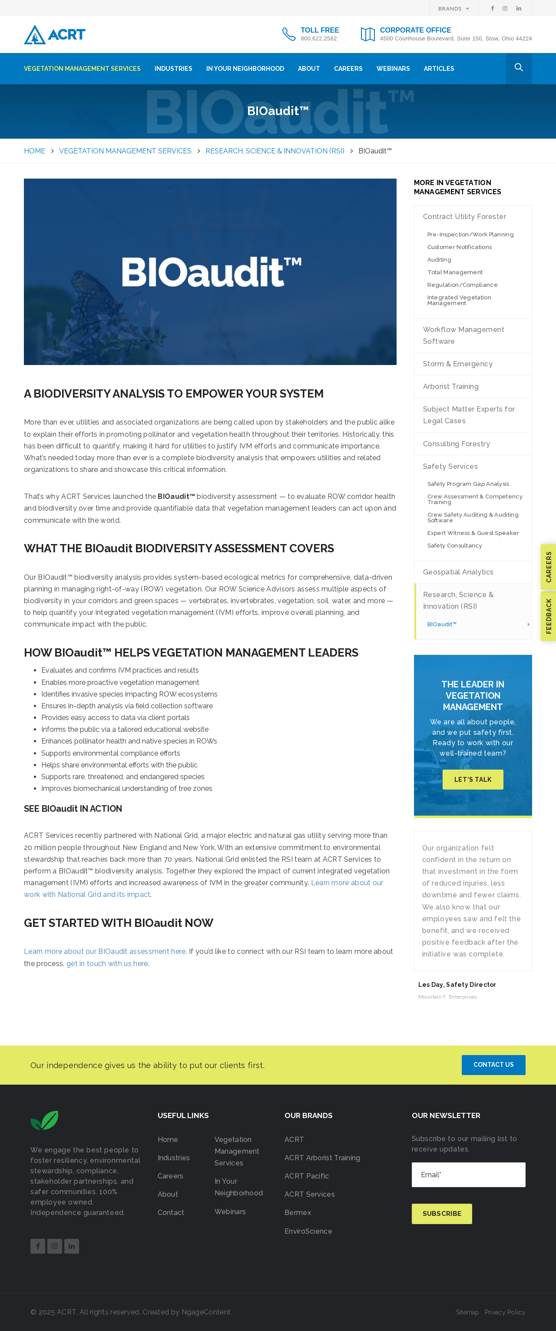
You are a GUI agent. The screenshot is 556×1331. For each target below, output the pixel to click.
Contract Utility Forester (464, 216)
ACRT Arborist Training (323, 1158)
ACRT (294, 1139)
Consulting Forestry (456, 444)
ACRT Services (310, 1194)
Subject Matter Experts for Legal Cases (469, 415)
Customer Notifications (459, 247)
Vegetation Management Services (82, 68)
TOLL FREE (320, 30)
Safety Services (450, 466)
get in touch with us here (107, 963)
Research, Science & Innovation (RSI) (458, 601)
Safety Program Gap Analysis (468, 484)
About (309, 68)
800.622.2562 (319, 38)
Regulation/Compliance (462, 285)
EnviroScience (308, 1231)
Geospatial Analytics (458, 572)
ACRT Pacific (307, 1176)
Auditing (439, 259)
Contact (171, 1212)
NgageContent (206, 1312)
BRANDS (454, 9)
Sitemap (468, 1312)
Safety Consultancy (454, 545)
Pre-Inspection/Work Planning (470, 234)
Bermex (298, 1212)
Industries (173, 68)
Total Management (455, 272)
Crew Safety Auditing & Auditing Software (473, 517)
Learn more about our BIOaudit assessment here (105, 951)
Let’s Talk (473, 779)
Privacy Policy (505, 1312)
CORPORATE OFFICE (415, 30)
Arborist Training (451, 386)
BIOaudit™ (442, 624)
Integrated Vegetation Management (459, 300)
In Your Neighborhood (245, 68)
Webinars (393, 68)
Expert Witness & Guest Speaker (473, 533)
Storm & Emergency (458, 364)
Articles (439, 68)
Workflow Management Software (464, 335)
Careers (348, 68)
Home (168, 1139)
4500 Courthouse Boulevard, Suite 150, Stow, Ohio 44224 (456, 38)
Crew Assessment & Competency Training (475, 499)
